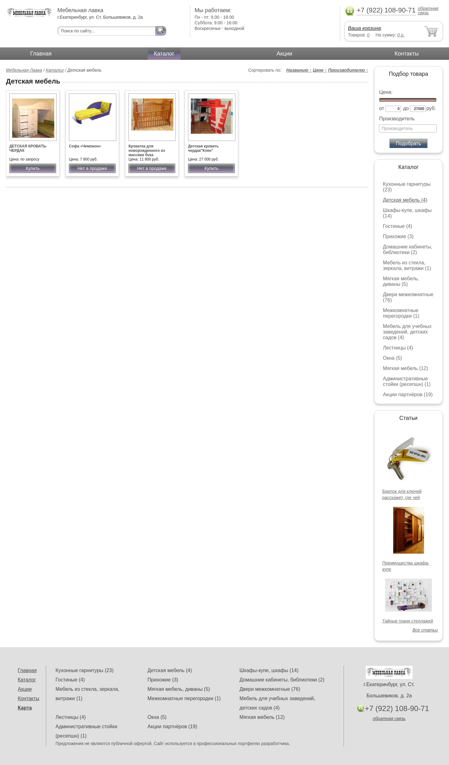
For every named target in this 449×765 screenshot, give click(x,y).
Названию (298, 70)
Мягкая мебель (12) (405, 368)
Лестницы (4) (398, 347)
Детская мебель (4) (405, 200)
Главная (41, 54)
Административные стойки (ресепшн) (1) (407, 381)
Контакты (406, 54)
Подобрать (408, 143)
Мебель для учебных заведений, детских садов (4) (407, 332)
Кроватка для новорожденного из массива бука (146, 150)
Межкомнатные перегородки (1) (401, 313)
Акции (284, 54)
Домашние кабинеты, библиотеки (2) (407, 249)
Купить (33, 168)
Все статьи (425, 630)
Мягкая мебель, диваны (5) (401, 281)
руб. (431, 108)
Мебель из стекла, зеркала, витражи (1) (407, 265)
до (406, 108)
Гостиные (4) (397, 226)
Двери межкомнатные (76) (269, 689)
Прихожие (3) (398, 236)
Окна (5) (392, 358)
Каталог (164, 54)
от (381, 108)
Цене (320, 70)
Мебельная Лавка (24, 70)
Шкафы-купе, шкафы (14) (268, 670)
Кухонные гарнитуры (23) (84, 670)
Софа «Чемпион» (85, 146)
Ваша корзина (364, 28)
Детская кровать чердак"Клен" (203, 148)
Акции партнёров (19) (408, 394)
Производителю (348, 70)
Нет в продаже (92, 168)
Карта (25, 707)
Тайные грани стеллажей (407, 620)
